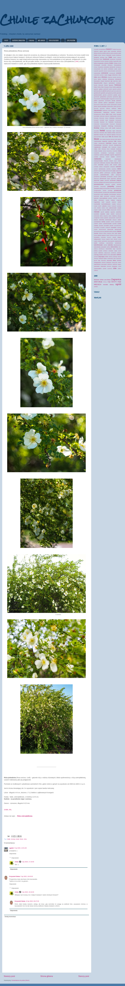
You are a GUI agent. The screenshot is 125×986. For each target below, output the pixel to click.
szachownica (118, 221)
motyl (119, 151)
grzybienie (110, 95)
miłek (99, 149)
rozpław (114, 204)
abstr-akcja (98, 282)
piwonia (119, 178)
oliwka (112, 162)
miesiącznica (117, 145)
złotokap (115, 256)
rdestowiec (101, 200)
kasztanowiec (98, 112)
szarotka (114, 223)
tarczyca (102, 231)
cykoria (105, 69)
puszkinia (118, 196)
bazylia (114, 55)
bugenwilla (116, 61)
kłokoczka (96, 132)
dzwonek (107, 81)
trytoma (112, 235)
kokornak (102, 116)
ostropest (112, 166)
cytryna (105, 71)
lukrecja (112, 139)
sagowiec (112, 212)
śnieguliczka (97, 262)
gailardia (118, 87)
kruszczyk (112, 124)
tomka (95, 235)
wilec (120, 247)
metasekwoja (97, 145)
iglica (107, 98)
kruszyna (118, 124)
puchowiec (106, 196)
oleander (108, 162)
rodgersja (118, 200)
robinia (113, 200)
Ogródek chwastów (18, 41)
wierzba (110, 245)
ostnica (101, 166)
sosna (102, 217)
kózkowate (109, 130)
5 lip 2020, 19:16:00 (28, 892)
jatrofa (102, 104)
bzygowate (101, 63)
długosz (106, 83)
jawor (105, 104)
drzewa (104, 77)
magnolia (104, 141)
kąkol (113, 130)
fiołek (95, 87)
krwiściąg (110, 126)
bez (106, 57)
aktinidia (119, 51)
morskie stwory (108, 284)
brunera (102, 61)
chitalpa (116, 63)
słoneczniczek (102, 229)
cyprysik (96, 71)
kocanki (119, 114)
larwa (113, 132)
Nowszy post (9, 976)
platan (102, 180)
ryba (107, 208)
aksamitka (113, 51)
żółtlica (119, 268)
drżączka (110, 77)
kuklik (113, 128)
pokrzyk (108, 182)
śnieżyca (108, 262)
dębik (119, 81)
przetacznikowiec (98, 192)
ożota (103, 170)
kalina (119, 108)
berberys (118, 55)
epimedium (112, 83)
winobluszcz (102, 248)
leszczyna (118, 134)
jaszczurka (118, 102)
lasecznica (118, 132)
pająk (113, 170)
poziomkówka (106, 188)
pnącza (119, 180)
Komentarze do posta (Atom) (20, 980)
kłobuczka (118, 130)
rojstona (114, 202)
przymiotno (113, 192)
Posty (6, 41)
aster (119, 53)
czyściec (101, 75)
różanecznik (113, 209)
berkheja (102, 57)
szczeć (111, 225)
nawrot (107, 156)
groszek (119, 93)
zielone (119, 254)
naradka (96, 156)
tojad (116, 233)
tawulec (115, 231)
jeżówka (104, 106)
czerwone (104, 73)
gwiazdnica (103, 96)
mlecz (108, 149)
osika (119, 164)
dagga (110, 75)
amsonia (100, 53)
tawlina (110, 231)
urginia (95, 241)
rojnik (103, 202)
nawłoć (113, 156)
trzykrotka (103, 237)
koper (106, 120)
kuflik (110, 128)
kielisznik (119, 112)
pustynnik (113, 196)
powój (101, 188)
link (10, 810)
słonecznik (110, 229)
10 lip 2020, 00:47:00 (32, 901)
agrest (105, 51)
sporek (106, 217)
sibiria (101, 216)
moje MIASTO (112, 282)
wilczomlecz (114, 247)
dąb (111, 81)
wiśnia (95, 250)
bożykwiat (118, 59)
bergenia (96, 57)
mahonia (110, 141)
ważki (95, 243)
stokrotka (101, 219)
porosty (119, 184)
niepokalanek (118, 159)
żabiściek (114, 264)
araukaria (115, 53)
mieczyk (111, 145)
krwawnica (97, 126)
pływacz (110, 198)
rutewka (99, 208)
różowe (96, 212)
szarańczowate (107, 223)
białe (8, 839)
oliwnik (116, 162)
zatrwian (119, 252)
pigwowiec (113, 178)
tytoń (112, 239)
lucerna (108, 139)
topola (99, 235)
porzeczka (103, 186)
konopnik (96, 120)
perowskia (103, 176)
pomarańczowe (98, 184)
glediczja (96, 91)
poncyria (107, 184)
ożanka (100, 170)
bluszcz (119, 57)
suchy (103, 221)
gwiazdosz (109, 96)
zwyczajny (101, 256)
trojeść (108, 235)
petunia (115, 176)
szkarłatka (113, 227)
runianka (119, 206)
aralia (111, 53)
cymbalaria (110, 69)
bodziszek (106, 59)
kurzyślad (96, 130)
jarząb (113, 100)
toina (113, 233)
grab (107, 93)
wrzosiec (111, 250)
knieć (110, 114)
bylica (95, 63)
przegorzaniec (97, 190)
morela (100, 151)
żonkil (119, 266)
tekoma (101, 233)
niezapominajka (98, 161)
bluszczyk (96, 59)
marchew (108, 143)
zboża (105, 254)
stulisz (119, 219)
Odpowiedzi (15, 858)
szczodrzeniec (117, 225)
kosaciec (111, 120)
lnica (101, 139)
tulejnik (114, 237)
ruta (95, 208)
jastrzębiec (112, 102)
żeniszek (109, 266)
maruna (115, 143)
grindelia (114, 93)
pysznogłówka (103, 198)
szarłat (119, 223)
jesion (95, 106)
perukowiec (110, 176)
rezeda (107, 200)
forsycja (106, 87)
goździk (103, 93)
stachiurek (118, 217)
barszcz (104, 55)
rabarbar (115, 198)
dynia (95, 79)
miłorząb (104, 149)
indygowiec (112, 98)
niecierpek (108, 159)
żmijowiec (114, 266)
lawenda (96, 134)
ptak (101, 196)
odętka (119, 161)
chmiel (119, 63)
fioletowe (117, 85)
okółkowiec (102, 162)
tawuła (119, 231)
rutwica (103, 208)
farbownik (100, 85)
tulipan (119, 237)
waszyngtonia (111, 241)
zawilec (101, 254)
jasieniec (118, 100)
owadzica (114, 169)
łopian (105, 258)
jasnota (100, 102)
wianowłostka (109, 243)
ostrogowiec (106, 166)
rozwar (95, 206)
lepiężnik (109, 134)
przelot (104, 190)
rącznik (102, 212)
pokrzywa (112, 182)
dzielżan (104, 79)
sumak (108, 221)
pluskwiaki (113, 180)
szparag (119, 227)
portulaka (96, 186)
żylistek (104, 268)
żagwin (119, 264)
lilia (112, 136)
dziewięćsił (118, 79)
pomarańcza (118, 182)
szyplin (95, 229)
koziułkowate (118, 122)
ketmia (113, 112)
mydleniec (96, 154)
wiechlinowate (98, 245)
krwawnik (104, 126)
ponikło (113, 184)
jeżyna (99, 106)
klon (107, 114)
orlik (111, 164)
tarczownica (97, 231)
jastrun (105, 102)
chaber (111, 63)
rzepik (99, 209)
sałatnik (112, 214)
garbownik (106, 89)
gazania (115, 89)
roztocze (119, 204)
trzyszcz (109, 237)
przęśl (101, 194)
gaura (110, 89)
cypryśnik (100, 71)
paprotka (113, 172)
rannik (119, 198)
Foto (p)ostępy (54, 41)
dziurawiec (97, 81)
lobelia (104, 139)
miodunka (114, 147)
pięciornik (96, 180)
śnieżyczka (114, 262)
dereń (99, 77)
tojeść (119, 233)
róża (25, 839)
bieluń (114, 57)
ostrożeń (118, 166)
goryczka (119, 91)
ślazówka (109, 260)
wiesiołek (103, 247)
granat (110, 93)
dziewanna (111, 79)
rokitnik (119, 202)
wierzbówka (97, 247)
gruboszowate (98, 95)
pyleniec (96, 198)
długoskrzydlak (98, 83)
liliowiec (116, 136)
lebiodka (101, 134)
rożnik (99, 206)
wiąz (114, 248)
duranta (114, 77)
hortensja (103, 98)
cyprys (119, 69)
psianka (106, 194)
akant (109, 51)
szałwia (96, 225)
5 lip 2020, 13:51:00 (20, 848)
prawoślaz (112, 188)
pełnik (119, 176)
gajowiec (96, 89)
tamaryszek (118, 229)
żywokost (109, 268)
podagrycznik (102, 182)
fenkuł (106, 85)
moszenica (109, 151)
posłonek (118, 186)
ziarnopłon (113, 254)
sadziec (107, 212)
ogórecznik (96, 162)
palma (101, 172)
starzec (96, 219)
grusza (105, 95)
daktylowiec (115, 75)
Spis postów (71, 41)
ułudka (99, 241)
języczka (96, 108)
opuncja (107, 164)
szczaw (101, 225)
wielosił (105, 245)
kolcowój (96, 118)
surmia (112, 221)
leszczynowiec (97, 136)
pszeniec (119, 194)
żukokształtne (98, 268)
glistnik (105, 91)
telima (104, 233)
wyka (115, 250)
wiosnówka (109, 248)
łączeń (95, 260)
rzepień (96, 209)
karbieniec (105, 110)
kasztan (119, 110)
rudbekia (104, 206)
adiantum (96, 51)
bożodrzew (112, 59)
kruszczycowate (104, 124)
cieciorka (106, 67)
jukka (115, 106)
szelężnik (107, 227)
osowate (96, 166)
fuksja (110, 87)
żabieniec (109, 264)
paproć (119, 173)
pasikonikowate (104, 174)
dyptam (99, 79)
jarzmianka (108, 100)
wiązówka (118, 248)
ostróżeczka (102, 169)
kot (106, 122)
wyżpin (95, 252)
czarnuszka (118, 71)
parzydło (96, 174)
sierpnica (105, 216)
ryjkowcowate (112, 208)
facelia (95, 85)
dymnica (119, 77)
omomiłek (100, 164)
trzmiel (119, 235)
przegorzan (118, 188)
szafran (100, 223)
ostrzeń (96, 169)
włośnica (100, 252)
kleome (103, 114)
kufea (106, 128)
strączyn (114, 219)
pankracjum (107, 172)
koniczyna (118, 118)
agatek (11, 848)
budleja (111, 61)
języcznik (102, 108)
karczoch (110, 110)
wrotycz (105, 250)
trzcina (115, 235)
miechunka (105, 145)
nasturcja (102, 156)
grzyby (115, 95)
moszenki (114, 151)
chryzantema (117, 65)
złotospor (96, 258)
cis (102, 69)
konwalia (102, 120)
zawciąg (96, 254)
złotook (119, 256)
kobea (114, 114)
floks (102, 87)
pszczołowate (112, 194)
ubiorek (115, 239)
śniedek (119, 260)
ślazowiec (103, 260)
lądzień (119, 139)
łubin (114, 258)
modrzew (118, 149)
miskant (119, 147)
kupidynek (118, 128)
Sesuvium (118, 49)
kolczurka (101, 118)
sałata (107, 214)
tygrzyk (108, 239)
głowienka (115, 96)
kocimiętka (96, 116)
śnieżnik (104, 262)
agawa (101, 51)
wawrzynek (118, 241)
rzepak (119, 208)
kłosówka (102, 132)
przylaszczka (106, 192)
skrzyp (119, 216)
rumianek (114, 206)
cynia (115, 69)
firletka (99, 87)
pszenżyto (96, 196)
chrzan (95, 67)
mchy (119, 143)
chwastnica (100, 67)
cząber (106, 75)
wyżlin (119, 250)
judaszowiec (110, 106)
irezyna (117, 98)
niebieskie (97, 159)
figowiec (111, 85)
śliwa (114, 260)
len (105, 134)
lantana (109, 132)
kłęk (106, 132)
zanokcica (113, 252)
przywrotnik (97, 194)
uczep (119, 239)
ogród (118, 284)
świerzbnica (97, 264)
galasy (101, 89)
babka (95, 55)
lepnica (114, 134)
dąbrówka (115, 81)
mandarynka (101, 143)
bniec (101, 59)
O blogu (31, 41)
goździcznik (97, 93)
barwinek (108, 55)
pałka (112, 174)
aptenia (108, 53)
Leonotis (96, 49)
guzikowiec (96, 96)
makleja (119, 141)
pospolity (111, 186)
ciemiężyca (118, 67)
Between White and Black (102, 280)
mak (115, 141)
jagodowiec (101, 100)
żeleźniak (103, 266)
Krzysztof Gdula (14, 876)
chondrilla (103, 65)
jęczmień (119, 106)
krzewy (13, 839)
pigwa (108, 178)
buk (120, 61)
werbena (101, 243)
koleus (106, 118)
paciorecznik (109, 170)
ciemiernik (112, 67)
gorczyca (114, 91)
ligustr (106, 136)
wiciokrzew (118, 243)
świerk (119, 262)
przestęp (110, 190)
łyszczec (118, 258)
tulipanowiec (97, 239)
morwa (104, 151)
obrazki (111, 161)
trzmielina (96, 237)
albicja (95, 53)
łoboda (101, 258)
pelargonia (118, 174)
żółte (115, 268)
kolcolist (119, 116)
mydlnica (102, 154)
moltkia (96, 151)
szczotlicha (96, 227)
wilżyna (96, 248)
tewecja (109, 233)
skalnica (114, 216)
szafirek (96, 223)
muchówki (118, 153)
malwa (95, 143)
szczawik (106, 225)
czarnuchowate (111, 71)
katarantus (106, 112)
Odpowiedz (12, 853)
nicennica (118, 156)
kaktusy (108, 108)
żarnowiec (97, 266)
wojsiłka (100, 250)
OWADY (109, 49)
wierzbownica (117, 245)
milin (109, 147)
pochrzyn (96, 182)
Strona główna (46, 976)
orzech (115, 164)
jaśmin (108, 104)
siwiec (110, 216)
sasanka (102, 214)
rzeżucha (104, 209)
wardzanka (104, 241)
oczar (115, 161)
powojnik (96, 188)
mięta (95, 149)
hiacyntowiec (97, 98)
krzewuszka (118, 126)
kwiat (17, 839)
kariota (115, 110)
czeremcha (97, 73)
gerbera (119, 89)
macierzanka (97, 141)
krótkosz (102, 128)
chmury (105, 282)
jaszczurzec (97, 104)
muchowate (111, 153)
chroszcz (110, 65)
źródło (6, 810)
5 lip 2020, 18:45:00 (27, 876)
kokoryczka (113, 116)
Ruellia (114, 49)
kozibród (111, 122)
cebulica (106, 63)
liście (21, 839)
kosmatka (96, 122)
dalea (119, 75)
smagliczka (97, 217)
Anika (16, 862)
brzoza (107, 61)
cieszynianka (97, 69)
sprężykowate (112, 217)
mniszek (113, 149)
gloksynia (109, 91)
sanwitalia (96, 214)
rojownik (108, 202)
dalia (95, 77)
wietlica (108, 247)
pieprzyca (96, 178)
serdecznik (118, 214)
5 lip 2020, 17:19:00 (28, 862)
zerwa (108, 254)
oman (95, 164)
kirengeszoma (97, 114)
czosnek (118, 73)
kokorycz (107, 116)
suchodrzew (97, 221)
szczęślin (102, 227)
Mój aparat (41, 41)
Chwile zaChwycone (57, 19)
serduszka (96, 216)
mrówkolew (104, 153)
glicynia (100, 91)
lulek (116, 139)
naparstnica (118, 154)
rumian (109, 206)
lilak (110, 136)
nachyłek (106, 154)
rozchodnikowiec (106, 204)
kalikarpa (114, 108)
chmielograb (97, 65)
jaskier (95, 102)
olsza (119, 162)
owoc (119, 169)
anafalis (104, 53)
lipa (120, 136)
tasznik (107, 231)
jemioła (119, 104)
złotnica (110, 256)
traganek (103, 235)
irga (120, 98)
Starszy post (83, 976)
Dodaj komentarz (10, 916)
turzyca (103, 239)
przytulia (118, 192)
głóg (120, 96)
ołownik (96, 170)
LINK (76, 61)
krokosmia (96, 124)
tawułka (96, 233)
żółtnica (96, 270)
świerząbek (104, 264)
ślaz (99, 260)
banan (99, 55)
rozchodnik (97, 204)
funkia (114, 87)
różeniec (119, 209)
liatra (103, 136)
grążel (119, 95)
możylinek (96, 153)
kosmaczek (118, 120)
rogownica (97, 202)
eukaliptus (118, 83)
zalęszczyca (107, 252)
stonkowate (108, 219)
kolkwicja (111, 118)
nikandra (106, 161)
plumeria (107, 180)
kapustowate (98, 110)
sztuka (96, 286)
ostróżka (108, 169)
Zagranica (116, 279)
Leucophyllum (102, 49)
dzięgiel (102, 81)
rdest (95, 200)
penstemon (97, 176)
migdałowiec (97, 147)
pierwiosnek (103, 178)
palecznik (96, 172)
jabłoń (95, 100)
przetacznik (117, 190)
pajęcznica (118, 170)
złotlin (106, 256)
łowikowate (110, 258)
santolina (118, 212)
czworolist (96, 75)
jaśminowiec (114, 104)
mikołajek (104, 147)
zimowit (96, 256)
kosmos (102, 122)
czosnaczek (112, 73)
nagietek (112, 154)
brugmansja (97, 61)
